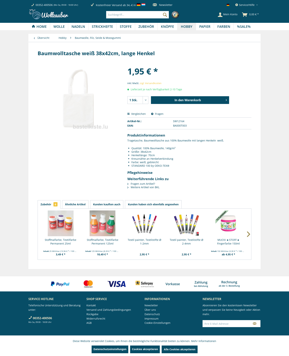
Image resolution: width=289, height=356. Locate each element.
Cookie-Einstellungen (157, 323)
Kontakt (91, 305)
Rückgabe (92, 314)
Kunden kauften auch (106, 204)
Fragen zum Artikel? (141, 183)
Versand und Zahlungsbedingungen (108, 309)
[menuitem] (143, 14)
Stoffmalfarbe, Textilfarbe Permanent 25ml (60, 241)
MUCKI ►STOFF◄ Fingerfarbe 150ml (228, 241)
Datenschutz (152, 314)
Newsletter (163, 5)
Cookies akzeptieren (145, 349)
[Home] (39, 26)
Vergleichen (136, 114)
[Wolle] (59, 26)
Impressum (151, 318)
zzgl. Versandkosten (150, 83)
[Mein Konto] (227, 14)
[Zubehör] (146, 26)
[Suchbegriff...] (137, 14)
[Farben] (224, 26)
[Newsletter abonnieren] (254, 323)
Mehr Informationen (203, 341)
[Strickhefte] (102, 26)
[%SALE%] (244, 26)
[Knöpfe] (167, 26)
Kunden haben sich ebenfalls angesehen (153, 204)
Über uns (150, 309)
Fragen (157, 114)
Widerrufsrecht (95, 318)
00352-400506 (44, 5)
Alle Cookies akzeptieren (179, 349)
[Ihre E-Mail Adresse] (226, 323)
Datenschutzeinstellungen (109, 349)
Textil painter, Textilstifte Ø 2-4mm (186, 241)
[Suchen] (165, 14)
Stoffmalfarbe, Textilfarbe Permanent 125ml (102, 241)
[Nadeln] (78, 26)
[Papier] (205, 26)
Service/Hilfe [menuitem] (245, 5)
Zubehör (49, 204)
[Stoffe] (125, 26)
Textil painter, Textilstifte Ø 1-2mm (144, 241)
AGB (89, 323)
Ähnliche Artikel (75, 204)
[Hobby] (186, 26)
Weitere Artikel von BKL (143, 187)
